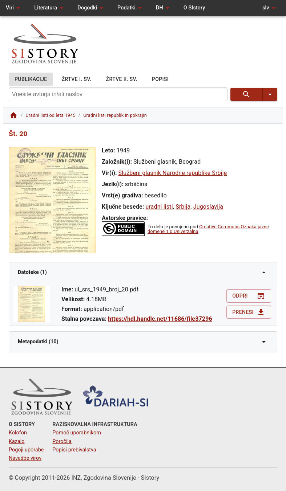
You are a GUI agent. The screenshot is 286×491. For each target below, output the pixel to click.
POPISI (160, 79)
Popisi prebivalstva (74, 450)
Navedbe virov (25, 458)
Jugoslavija (208, 206)
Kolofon (18, 433)
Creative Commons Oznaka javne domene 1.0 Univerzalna (208, 229)
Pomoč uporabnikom (76, 433)
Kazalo (17, 441)
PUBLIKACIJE (31, 79)
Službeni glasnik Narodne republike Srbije (172, 172)
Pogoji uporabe (26, 450)
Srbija (183, 206)
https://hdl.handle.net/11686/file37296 (160, 318)
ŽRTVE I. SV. (76, 79)
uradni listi (159, 206)
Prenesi (249, 312)
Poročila (62, 441)
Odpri (249, 296)
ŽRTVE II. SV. (121, 79)
